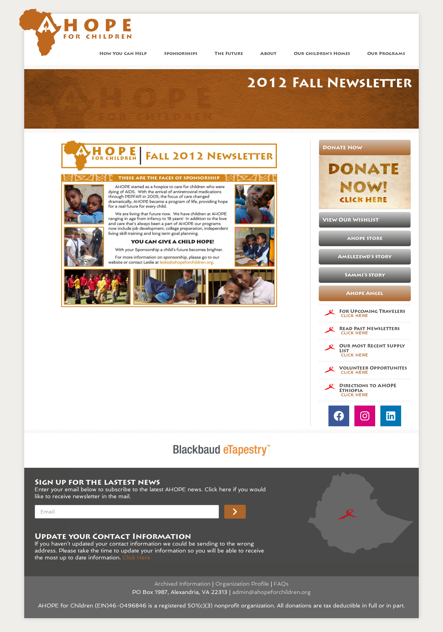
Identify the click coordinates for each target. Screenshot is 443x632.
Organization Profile (242, 583)
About (270, 53)
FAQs (281, 583)
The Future (230, 53)
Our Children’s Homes (323, 53)
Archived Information (182, 583)
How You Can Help (124, 53)
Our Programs (387, 53)
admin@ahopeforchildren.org (271, 592)
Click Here (136, 557)
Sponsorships (182, 53)
